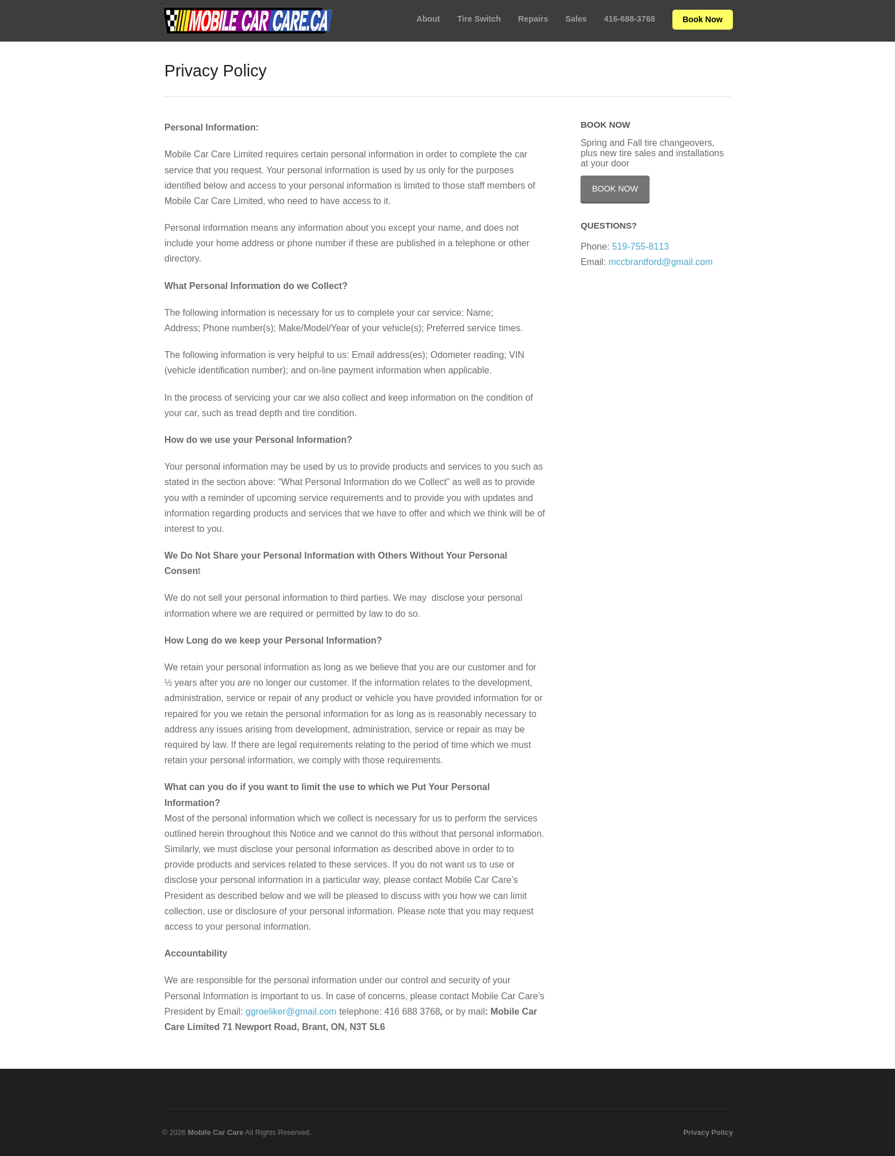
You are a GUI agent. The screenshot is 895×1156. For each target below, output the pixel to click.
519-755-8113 (640, 246)
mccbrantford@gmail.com (660, 262)
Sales (576, 18)
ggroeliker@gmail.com (290, 1011)
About (429, 18)
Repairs (533, 18)
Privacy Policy (708, 1132)
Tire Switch (479, 18)
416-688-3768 (629, 18)
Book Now (703, 19)
